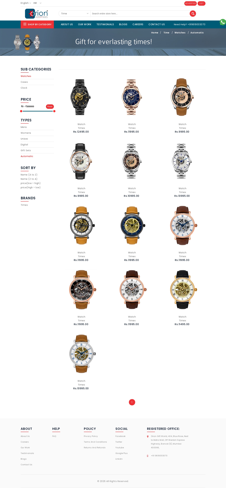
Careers (25, 442)
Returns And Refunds (95, 447)
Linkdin (119, 459)
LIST (201, 3)
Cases (24, 82)
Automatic (197, 32)
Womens (26, 132)
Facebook (120, 436)
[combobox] (27, 3)
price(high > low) (31, 187)
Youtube (119, 447)
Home (154, 32)
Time (166, 32)
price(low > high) (31, 183)
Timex (24, 205)
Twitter (118, 442)
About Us (25, 436)
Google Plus (121, 453)
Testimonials (27, 453)
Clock (24, 87)
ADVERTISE (190, 3)
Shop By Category (37, 24)
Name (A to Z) (29, 174)
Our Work (25, 447)
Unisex (24, 138)
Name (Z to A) (29, 179)
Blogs (24, 459)
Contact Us (26, 464)
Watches (180, 32)
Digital (24, 144)
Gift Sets (26, 150)
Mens (24, 127)
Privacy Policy (91, 436)
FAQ (54, 436)
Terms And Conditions (95, 442)
